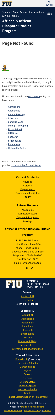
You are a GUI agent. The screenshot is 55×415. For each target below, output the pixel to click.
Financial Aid (15, 130)
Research (13, 137)
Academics (14, 111)
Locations (27, 326)
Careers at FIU (27, 345)
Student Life (14, 141)
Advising (27, 182)
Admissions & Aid (27, 214)
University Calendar (27, 363)
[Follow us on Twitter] (27, 269)
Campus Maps (15, 122)
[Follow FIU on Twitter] (29, 304)
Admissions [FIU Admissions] (27, 319)
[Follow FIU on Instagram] (18, 304)
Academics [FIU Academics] (28, 323)
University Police (17, 148)
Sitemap (47, 411)
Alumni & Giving (16, 115)
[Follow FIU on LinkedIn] (21, 304)
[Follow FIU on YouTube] (33, 304)
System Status (27, 382)
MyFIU (27, 371)
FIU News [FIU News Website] (27, 300)
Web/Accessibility (33, 411)
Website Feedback (13, 411)
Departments (27, 190)
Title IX (27, 393)
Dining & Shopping (18, 126)
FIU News (13, 133)
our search (34, 96)
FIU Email (27, 378)
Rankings (27, 221)
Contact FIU (27, 296)
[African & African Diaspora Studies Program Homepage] (23, 26)
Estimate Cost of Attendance (27, 349)
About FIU (27, 315)
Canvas (28, 374)
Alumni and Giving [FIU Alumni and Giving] (27, 341)
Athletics (13, 118)
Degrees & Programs (27, 218)
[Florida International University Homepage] (15, 4)
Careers (27, 186)
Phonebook (14, 144)
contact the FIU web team (26, 165)
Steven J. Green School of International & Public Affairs (23, 14)
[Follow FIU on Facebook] (25, 304)
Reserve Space (27, 386)
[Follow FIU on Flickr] (37, 304)
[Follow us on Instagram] (32, 269)
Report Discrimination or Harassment (28, 397)
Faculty (28, 197)
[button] (49, 3)
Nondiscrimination (27, 389)
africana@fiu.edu (31, 263)
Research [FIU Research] (27, 330)
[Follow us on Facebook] (22, 269)
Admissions (14, 107)
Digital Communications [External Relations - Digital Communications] (32, 407)
